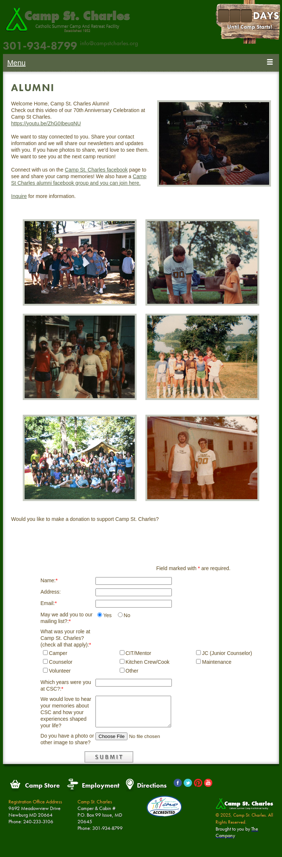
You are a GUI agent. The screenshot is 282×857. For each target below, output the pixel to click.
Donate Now (141, 537)
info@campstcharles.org (109, 43)
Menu (16, 63)
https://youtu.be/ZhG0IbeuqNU (46, 123)
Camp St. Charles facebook (96, 170)
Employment (100, 785)
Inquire (19, 196)
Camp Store (42, 785)
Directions (152, 785)
